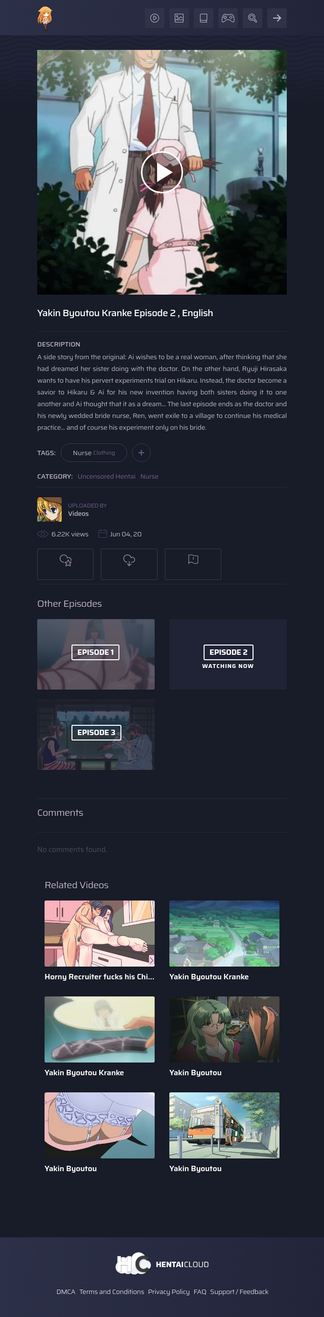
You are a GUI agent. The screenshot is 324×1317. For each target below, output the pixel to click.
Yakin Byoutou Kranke (209, 976)
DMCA (65, 1291)
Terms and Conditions (111, 1291)
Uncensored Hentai (107, 476)
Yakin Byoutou (195, 1072)
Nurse (94, 452)
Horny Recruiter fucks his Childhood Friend (100, 976)
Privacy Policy (169, 1291)
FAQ (200, 1291)
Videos (78, 513)
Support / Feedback (239, 1291)
